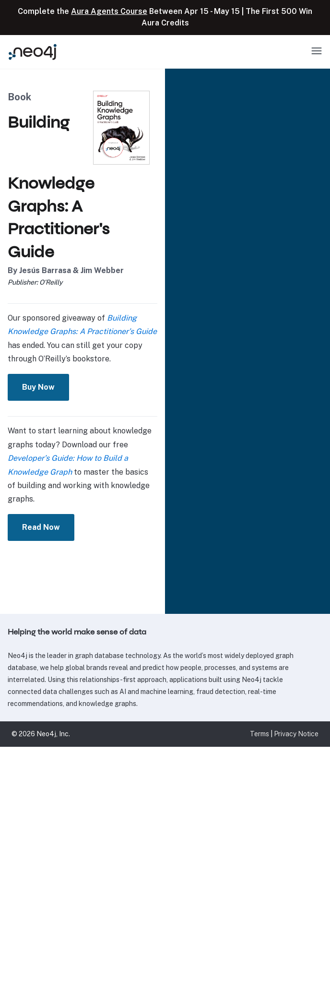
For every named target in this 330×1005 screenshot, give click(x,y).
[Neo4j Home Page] (33, 51)
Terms (259, 734)
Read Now (48, 527)
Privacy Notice (296, 734)
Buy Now (45, 387)
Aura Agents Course (109, 11)
